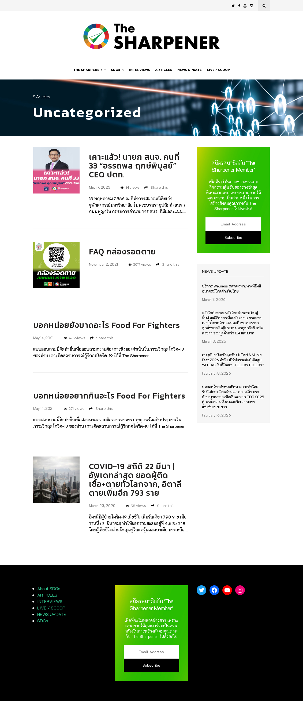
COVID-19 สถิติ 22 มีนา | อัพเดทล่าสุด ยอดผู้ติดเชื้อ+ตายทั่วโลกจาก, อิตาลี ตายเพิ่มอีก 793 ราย (135, 479)
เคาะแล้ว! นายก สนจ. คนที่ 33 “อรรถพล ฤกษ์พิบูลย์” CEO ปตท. (134, 165)
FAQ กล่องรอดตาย (122, 251)
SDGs (117, 69)
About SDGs (48, 588)
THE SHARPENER (89, 69)
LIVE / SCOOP (218, 69)
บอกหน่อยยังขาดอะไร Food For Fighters (106, 325)
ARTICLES (163, 69)
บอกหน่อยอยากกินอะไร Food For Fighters (109, 395)
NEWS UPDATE (189, 69)
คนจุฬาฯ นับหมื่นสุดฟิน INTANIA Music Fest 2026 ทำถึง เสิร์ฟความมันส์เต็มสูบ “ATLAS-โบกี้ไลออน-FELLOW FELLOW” (233, 359)
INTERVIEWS (139, 69)
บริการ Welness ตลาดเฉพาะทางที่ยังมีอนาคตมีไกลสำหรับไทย (231, 289)
